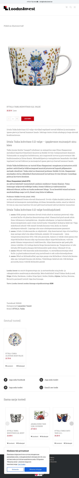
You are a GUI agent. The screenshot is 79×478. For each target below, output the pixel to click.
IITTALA (15, 309)
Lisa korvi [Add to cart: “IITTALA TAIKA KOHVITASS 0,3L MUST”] (12, 443)
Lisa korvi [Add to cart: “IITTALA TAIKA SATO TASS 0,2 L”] (59, 443)
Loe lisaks (21, 464)
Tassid (28, 306)
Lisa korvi (27, 119)
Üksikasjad (21, 366)
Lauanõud (21, 306)
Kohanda (15, 469)
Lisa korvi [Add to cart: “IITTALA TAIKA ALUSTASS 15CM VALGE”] (10, 366)
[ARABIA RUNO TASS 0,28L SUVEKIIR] (39, 414)
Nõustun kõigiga (35, 469)
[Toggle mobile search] (71, 7)
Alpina (57, 276)
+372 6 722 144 (31, 1)
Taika (22, 309)
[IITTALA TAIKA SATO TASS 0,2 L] (63, 417)
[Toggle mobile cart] (67, 7)
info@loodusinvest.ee (46, 1)
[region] (26, 460)
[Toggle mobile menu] (75, 7)
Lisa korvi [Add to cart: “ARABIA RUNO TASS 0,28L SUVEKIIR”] (35, 436)
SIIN (51, 283)
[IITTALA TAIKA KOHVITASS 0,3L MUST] (16, 417)
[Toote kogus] (13, 119)
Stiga (9, 276)
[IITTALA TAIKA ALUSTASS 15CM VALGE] (15, 339)
